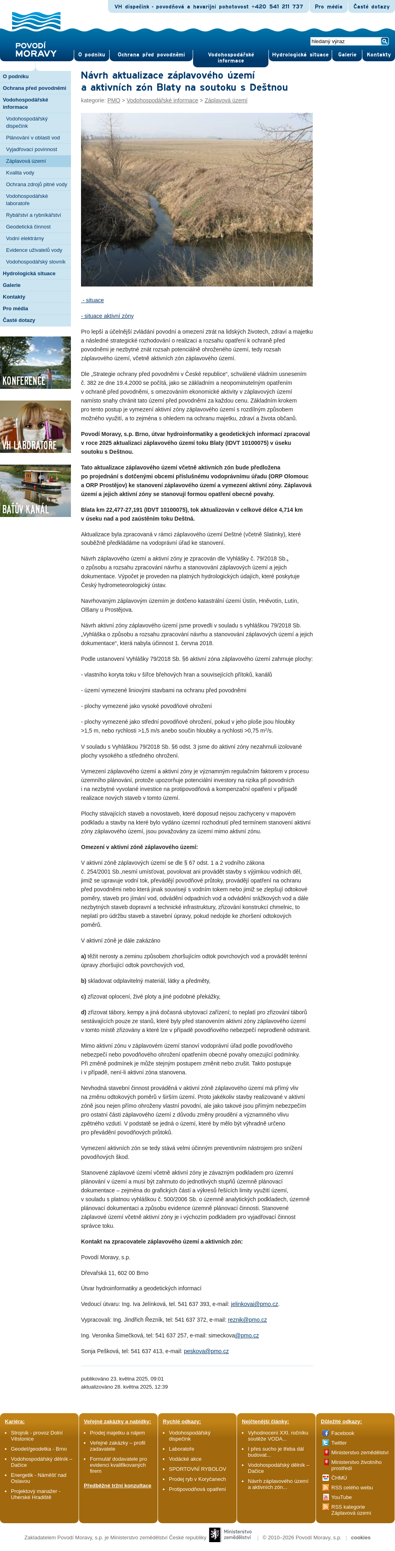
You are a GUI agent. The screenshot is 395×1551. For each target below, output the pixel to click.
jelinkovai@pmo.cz (254, 1304)
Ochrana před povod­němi (151, 55)
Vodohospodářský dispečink (27, 122)
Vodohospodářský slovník (35, 262)
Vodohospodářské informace (231, 58)
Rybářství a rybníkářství (33, 215)
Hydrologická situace (300, 55)
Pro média (329, 7)
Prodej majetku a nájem (117, 1433)
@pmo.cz (247, 1335)
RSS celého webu (352, 1488)
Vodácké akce (185, 1459)
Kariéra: (15, 1421)
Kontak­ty (379, 55)
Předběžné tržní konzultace (118, 1485)
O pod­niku (91, 55)
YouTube (341, 1497)
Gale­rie (347, 55)
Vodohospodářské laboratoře (27, 199)
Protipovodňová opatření (197, 1489)
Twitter (339, 1443)
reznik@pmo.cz (247, 1319)
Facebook (342, 1433)
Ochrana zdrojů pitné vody (36, 184)
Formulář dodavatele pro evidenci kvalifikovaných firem (118, 1465)
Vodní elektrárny (25, 238)
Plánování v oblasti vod (33, 138)
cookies (360, 1537)
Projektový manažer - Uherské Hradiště (35, 1494)
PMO (113, 100)
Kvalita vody (20, 173)
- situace (92, 300)
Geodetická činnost (28, 227)
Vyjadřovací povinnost (31, 149)
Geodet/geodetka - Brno (39, 1449)
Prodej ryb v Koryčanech (197, 1479)
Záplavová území (26, 161)
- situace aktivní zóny (107, 316)
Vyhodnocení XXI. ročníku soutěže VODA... (278, 1436)
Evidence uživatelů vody (34, 250)
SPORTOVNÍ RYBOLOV (197, 1469)
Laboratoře (181, 1449)
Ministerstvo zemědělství (360, 1452)
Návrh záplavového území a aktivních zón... (278, 1484)
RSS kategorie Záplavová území (351, 1510)
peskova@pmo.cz (206, 1351)
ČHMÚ (339, 1478)
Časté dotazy (371, 7)
